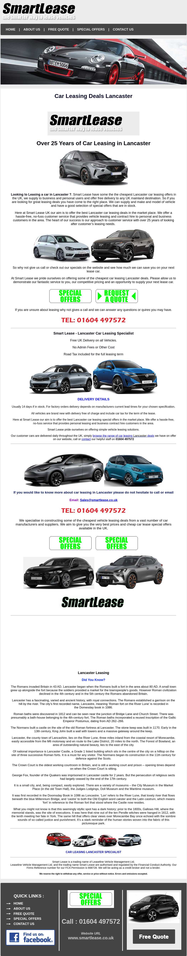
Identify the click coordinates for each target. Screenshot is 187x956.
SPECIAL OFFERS (91, 29)
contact (86, 439)
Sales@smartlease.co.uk (99, 500)
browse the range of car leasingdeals (123, 435)
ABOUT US (32, 29)
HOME (10, 29)
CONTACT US (123, 29)
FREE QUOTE (58, 29)
